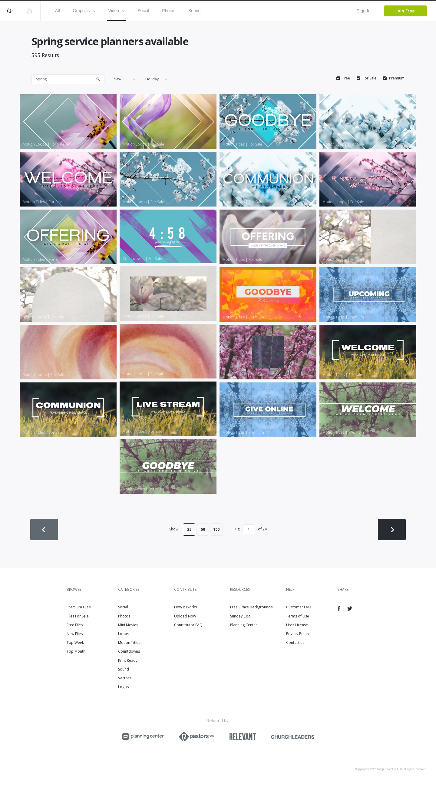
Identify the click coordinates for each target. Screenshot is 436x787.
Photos (168, 10)
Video (116, 10)
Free (346, 78)
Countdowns (129, 651)
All (57, 10)
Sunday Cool (241, 616)
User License (297, 624)
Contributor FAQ (188, 624)
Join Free (405, 11)
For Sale (369, 78)
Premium (397, 78)
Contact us (295, 642)
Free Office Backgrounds (251, 607)
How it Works (185, 607)
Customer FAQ (298, 607)
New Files (75, 633)
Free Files (75, 624)
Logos (123, 686)
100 (216, 529)
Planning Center (243, 624)
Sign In (363, 10)
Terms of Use (297, 616)
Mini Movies (128, 624)
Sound (194, 10)
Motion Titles (129, 642)
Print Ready (127, 660)
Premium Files (79, 607)
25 (189, 529)
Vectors (124, 678)
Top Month (76, 651)
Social (143, 10)
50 (203, 529)
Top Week (75, 642)
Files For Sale (78, 616)
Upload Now (185, 616)
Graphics (84, 10)
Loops (123, 633)
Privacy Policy (297, 633)
